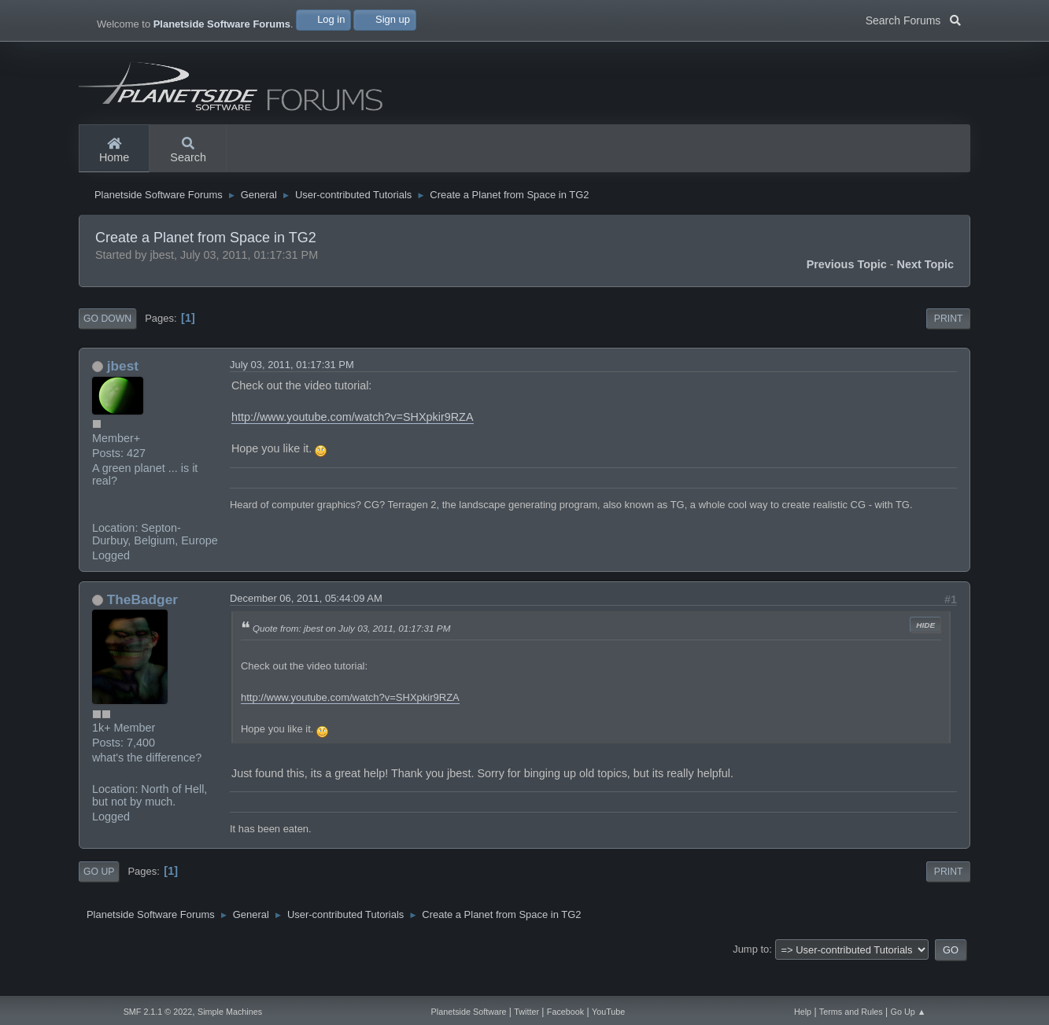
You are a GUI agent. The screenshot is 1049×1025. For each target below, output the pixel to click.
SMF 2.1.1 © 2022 (158, 1011)
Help (802, 1011)
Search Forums (913, 19)
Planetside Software (469, 1011)
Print (948, 349)
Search (188, 151)
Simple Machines (230, 1011)
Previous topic (847, 295)
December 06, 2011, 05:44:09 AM (306, 628)
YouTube (608, 1011)
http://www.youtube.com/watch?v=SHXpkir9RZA (352, 447)
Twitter (526, 1011)
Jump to (751, 980)
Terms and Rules (851, 1011)
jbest (123, 396)
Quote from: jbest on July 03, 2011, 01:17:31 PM (351, 658)
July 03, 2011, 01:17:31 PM (292, 394)
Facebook (565, 1011)
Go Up (98, 902)
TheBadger (142, 629)
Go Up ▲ (908, 1011)
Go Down (107, 349)
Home (114, 151)
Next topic (926, 295)
